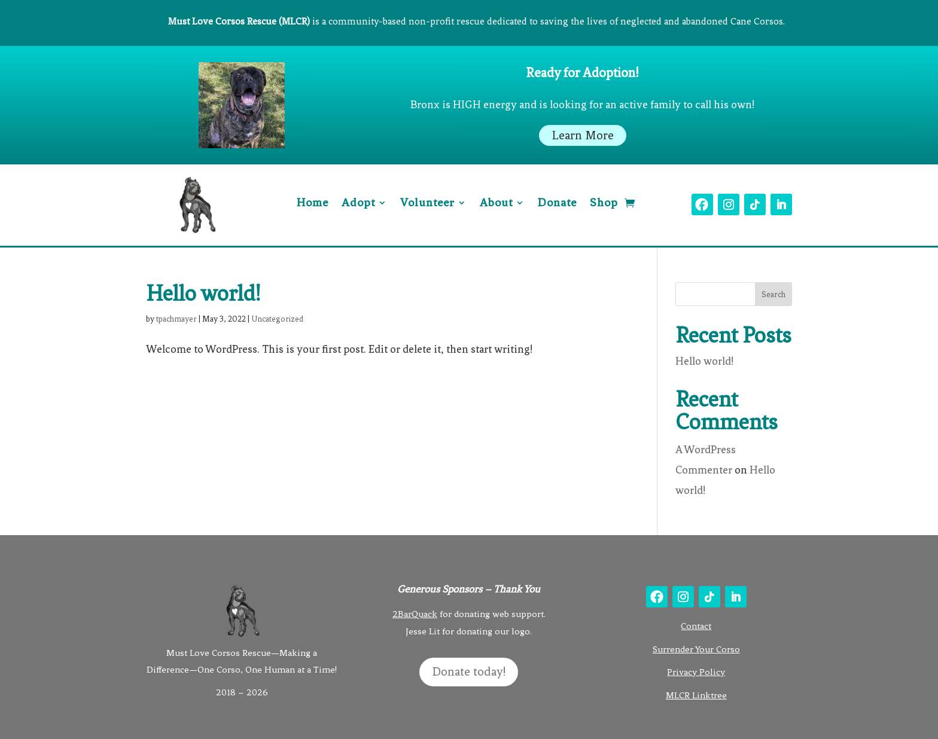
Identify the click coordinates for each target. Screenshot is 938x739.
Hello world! (203, 293)
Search (773, 294)
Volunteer (427, 204)
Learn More (583, 135)
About (496, 204)
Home (312, 204)
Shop (604, 204)
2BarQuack (414, 614)
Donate (557, 204)
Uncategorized (277, 318)
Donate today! (468, 672)
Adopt (358, 204)
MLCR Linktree (696, 695)
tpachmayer (176, 318)
